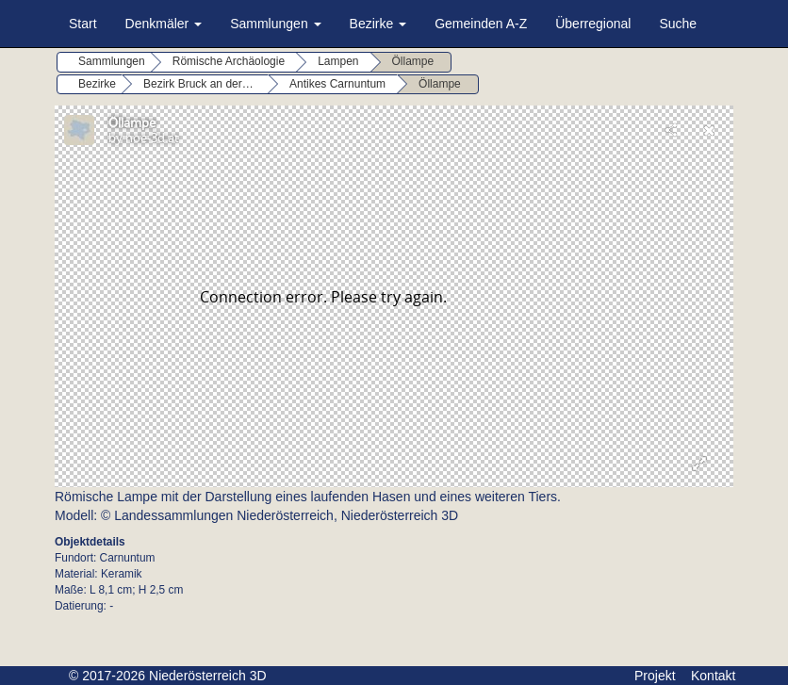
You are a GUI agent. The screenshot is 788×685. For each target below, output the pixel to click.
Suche (678, 23)
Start (83, 23)
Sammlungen (275, 23)
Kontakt (713, 675)
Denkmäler (164, 23)
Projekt (655, 675)
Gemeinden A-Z (481, 23)
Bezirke (378, 23)
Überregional (593, 23)
